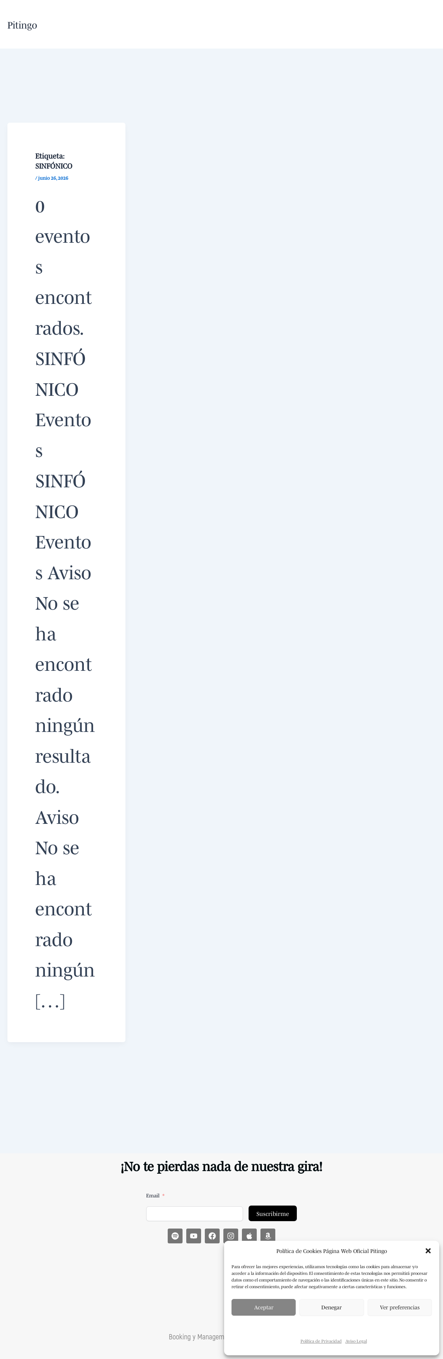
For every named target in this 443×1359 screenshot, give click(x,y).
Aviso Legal (356, 1341)
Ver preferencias (400, 1306)
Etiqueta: (53, 160)
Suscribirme (272, 1213)
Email (153, 1194)
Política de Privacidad (321, 1341)
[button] (428, 1250)
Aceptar (263, 1306)
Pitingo (22, 24)
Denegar (331, 1306)
